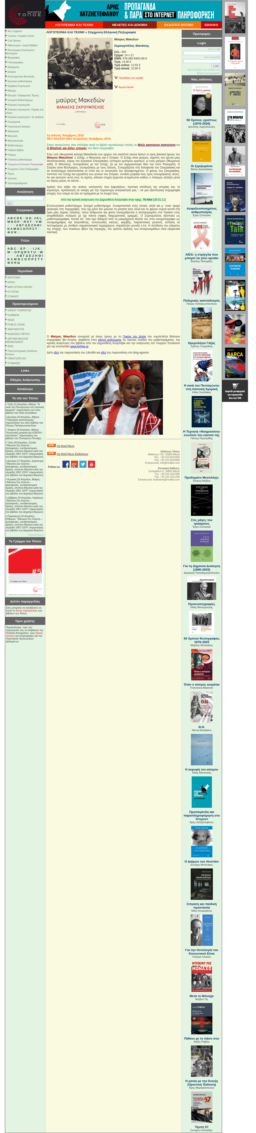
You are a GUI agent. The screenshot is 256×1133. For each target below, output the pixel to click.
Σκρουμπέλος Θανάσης (131, 45)
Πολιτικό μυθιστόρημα (20, 159)
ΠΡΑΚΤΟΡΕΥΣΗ (17, 358)
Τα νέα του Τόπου (25, 398)
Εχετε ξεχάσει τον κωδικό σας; (204, 69)
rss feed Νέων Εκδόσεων (72, 454)
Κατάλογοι (25, 389)
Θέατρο (12, 90)
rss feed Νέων (65, 446)
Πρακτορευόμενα (25, 304)
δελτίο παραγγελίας (26, 610)
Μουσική (12, 136)
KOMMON (13, 315)
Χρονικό (12, 178)
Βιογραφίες (14, 57)
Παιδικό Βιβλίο (16, 150)
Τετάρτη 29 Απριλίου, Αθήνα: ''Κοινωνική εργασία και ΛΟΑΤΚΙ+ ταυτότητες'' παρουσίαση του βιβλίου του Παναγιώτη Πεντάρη (24, 434)
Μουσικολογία (15, 140)
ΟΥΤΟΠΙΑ (13, 291)
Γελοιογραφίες (16, 62)
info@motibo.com (170, 462)
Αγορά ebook (124, 87)
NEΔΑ (11, 319)
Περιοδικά (25, 271)
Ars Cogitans (15, 31)
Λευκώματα (14, 121)
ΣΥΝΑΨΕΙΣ (14, 363)
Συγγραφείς (25, 210)
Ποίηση (12, 154)
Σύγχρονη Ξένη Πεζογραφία (23, 169)
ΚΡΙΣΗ (11, 282)
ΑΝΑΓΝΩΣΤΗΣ (16, 329)
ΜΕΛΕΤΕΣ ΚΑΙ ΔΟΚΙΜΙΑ (130, 25)
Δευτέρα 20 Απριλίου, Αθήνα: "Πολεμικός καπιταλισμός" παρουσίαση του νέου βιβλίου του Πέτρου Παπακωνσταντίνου (24, 421)
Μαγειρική (13, 131)
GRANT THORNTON (19, 310)
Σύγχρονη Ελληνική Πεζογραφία (25, 164)
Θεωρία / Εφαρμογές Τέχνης (23, 95)
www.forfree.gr (79, 346)
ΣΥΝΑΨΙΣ (13, 296)
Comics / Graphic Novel (21, 35)
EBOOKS (211, 25)
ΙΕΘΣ (10, 346)
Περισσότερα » (36, 534)
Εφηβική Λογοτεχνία (19, 85)
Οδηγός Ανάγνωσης (25, 380)
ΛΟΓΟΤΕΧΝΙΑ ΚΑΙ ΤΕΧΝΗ (74, 25)
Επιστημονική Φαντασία (21, 76)
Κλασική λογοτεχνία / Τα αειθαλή (26, 117)
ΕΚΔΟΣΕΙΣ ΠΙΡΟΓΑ (19, 334)
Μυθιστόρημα (15, 145)
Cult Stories (14, 40)
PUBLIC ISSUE (16, 324)
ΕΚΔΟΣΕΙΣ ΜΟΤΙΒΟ (179, 25)
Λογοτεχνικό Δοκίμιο (19, 126)
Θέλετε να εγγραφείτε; (209, 73)
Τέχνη (11, 173)
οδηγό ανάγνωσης (109, 339)
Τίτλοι (25, 240)
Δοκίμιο (12, 71)
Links (25, 370)
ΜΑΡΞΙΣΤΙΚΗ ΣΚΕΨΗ (20, 287)
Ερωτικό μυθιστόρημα (20, 81)
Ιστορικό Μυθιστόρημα (20, 100)
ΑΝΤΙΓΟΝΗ (14, 277)
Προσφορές (202, 34)
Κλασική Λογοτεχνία (19, 104)
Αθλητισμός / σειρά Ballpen (23, 45)
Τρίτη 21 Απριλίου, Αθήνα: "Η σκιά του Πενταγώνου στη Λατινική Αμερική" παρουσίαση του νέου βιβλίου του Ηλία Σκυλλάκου (25, 408)
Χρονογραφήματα (17, 183)
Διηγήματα (13, 67)
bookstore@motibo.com (166, 479)
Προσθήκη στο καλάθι (128, 77)
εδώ (56, 352)
